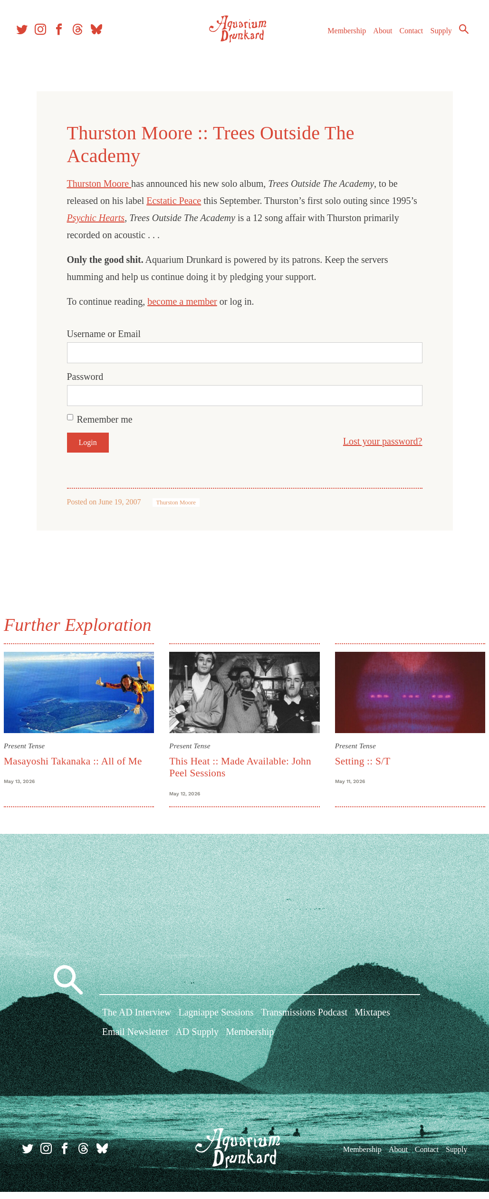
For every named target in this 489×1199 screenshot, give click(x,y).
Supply (445, 33)
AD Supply (197, 1044)
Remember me (105, 419)
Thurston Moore (99, 183)
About (386, 33)
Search (451, 49)
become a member (182, 301)
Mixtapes (372, 1025)
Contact (415, 33)
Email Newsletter (135, 1044)
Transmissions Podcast (304, 1025)
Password (85, 376)
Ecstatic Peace (173, 200)
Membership (351, 33)
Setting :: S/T (359, 757)
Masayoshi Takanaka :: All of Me (84, 757)
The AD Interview (137, 1025)
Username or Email (104, 334)
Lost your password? (382, 441)
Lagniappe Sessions (215, 1025)
